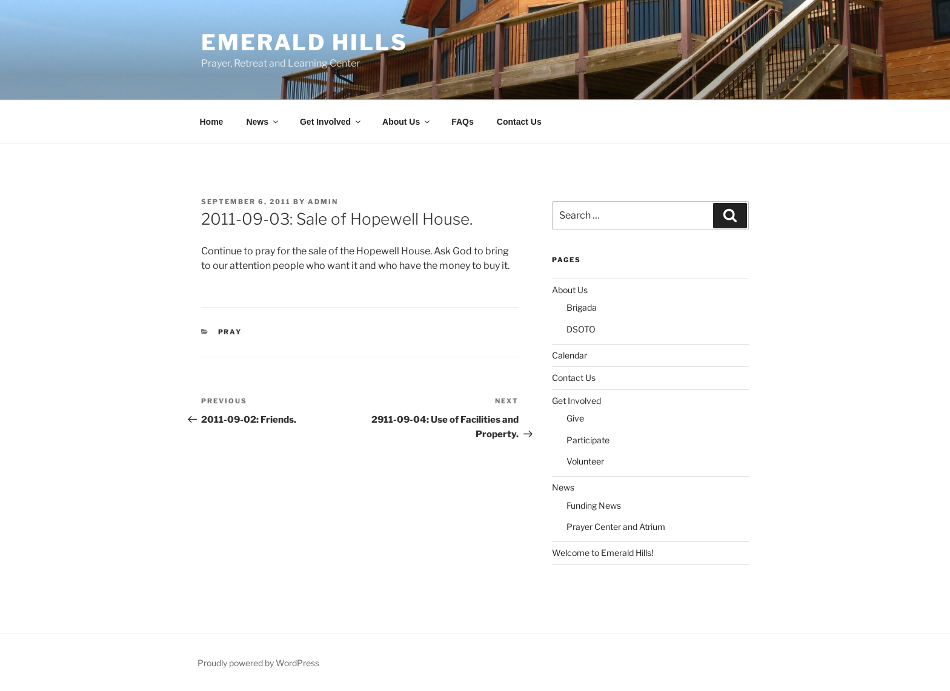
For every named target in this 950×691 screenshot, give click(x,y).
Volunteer (585, 461)
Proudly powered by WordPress (258, 663)
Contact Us (519, 122)
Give (575, 418)
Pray (230, 332)
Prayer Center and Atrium (615, 526)
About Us (406, 122)
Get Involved (331, 122)
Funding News (593, 505)
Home (212, 122)
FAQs (462, 122)
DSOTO (581, 329)
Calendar (569, 355)
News (263, 122)
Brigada (581, 307)
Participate (588, 440)
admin (323, 201)
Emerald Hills (304, 42)
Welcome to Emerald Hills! (602, 552)
